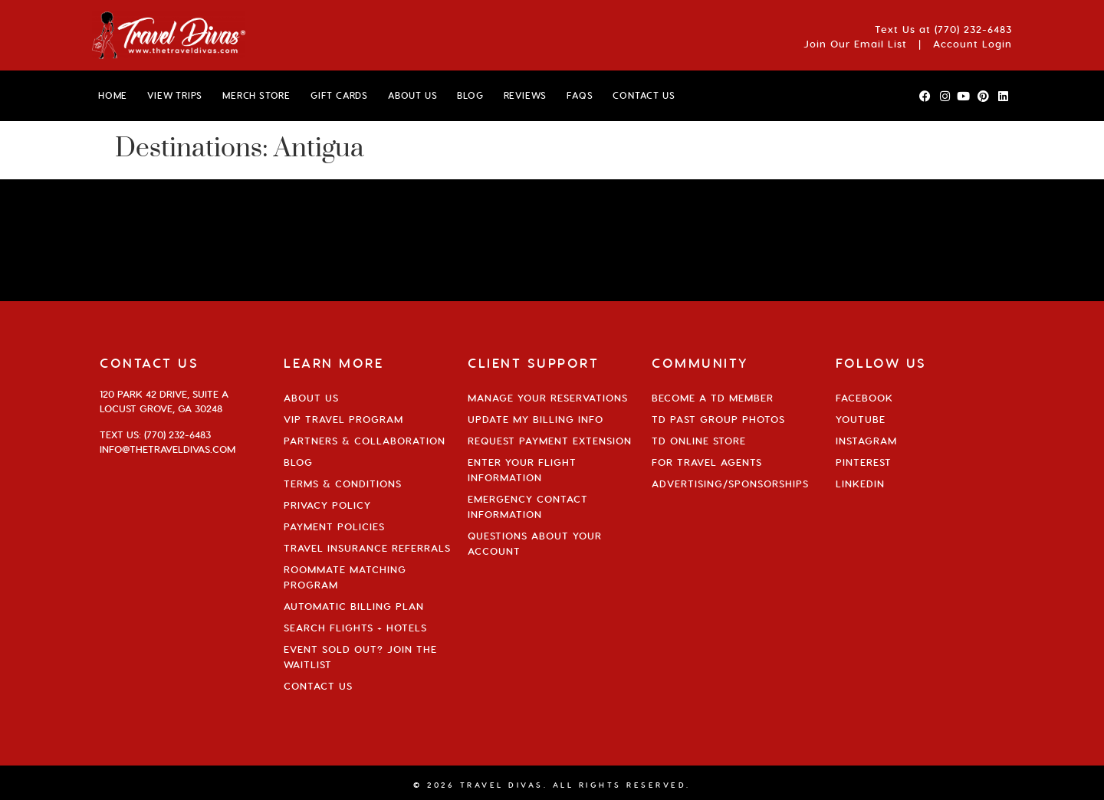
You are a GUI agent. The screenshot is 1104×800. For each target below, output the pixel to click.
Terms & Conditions (343, 483)
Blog (298, 462)
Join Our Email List (855, 44)
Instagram (866, 440)
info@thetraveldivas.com (167, 449)
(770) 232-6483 (973, 29)
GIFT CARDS (339, 95)
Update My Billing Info (535, 419)
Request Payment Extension (550, 440)
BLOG (470, 95)
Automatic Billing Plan (354, 606)
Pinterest (864, 462)
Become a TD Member (713, 398)
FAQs (580, 95)
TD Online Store (699, 440)
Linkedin (860, 483)
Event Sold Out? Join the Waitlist (360, 656)
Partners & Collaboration (364, 440)
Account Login (972, 44)
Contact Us (318, 686)
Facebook (864, 398)
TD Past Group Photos (718, 419)
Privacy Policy (327, 505)
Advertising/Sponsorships (730, 483)
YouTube (861, 419)
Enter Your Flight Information (522, 470)
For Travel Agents (707, 462)
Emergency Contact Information (528, 506)
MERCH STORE (256, 95)
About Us (311, 398)
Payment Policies (334, 526)
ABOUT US (412, 95)
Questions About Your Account (535, 543)
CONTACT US (644, 95)
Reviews (525, 95)
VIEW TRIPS (174, 95)
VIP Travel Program (343, 419)
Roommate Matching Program (345, 577)
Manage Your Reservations (548, 398)
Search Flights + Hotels (355, 627)
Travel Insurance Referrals (367, 548)
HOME (112, 95)
